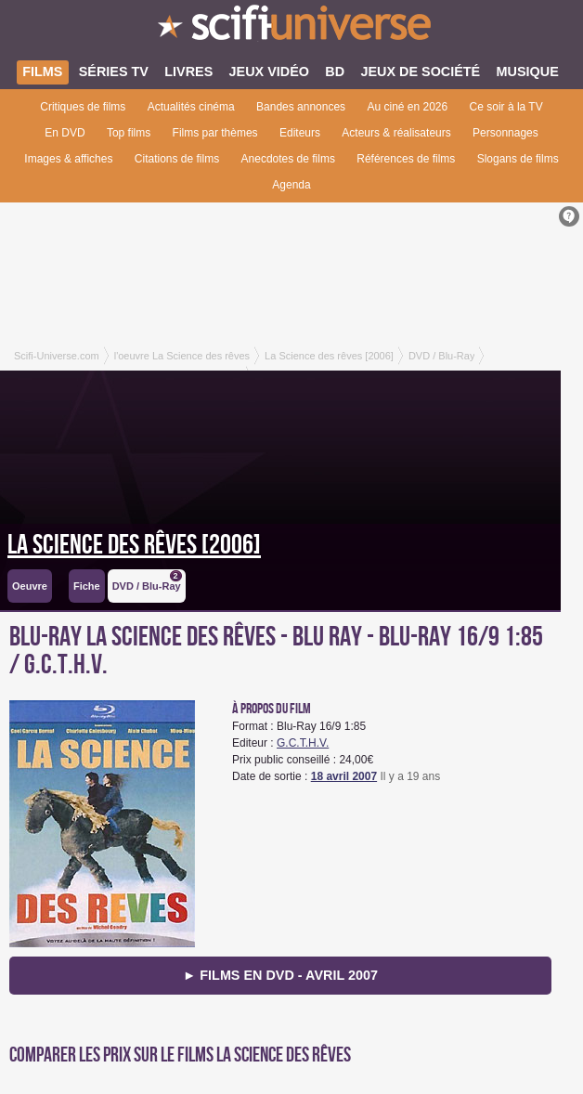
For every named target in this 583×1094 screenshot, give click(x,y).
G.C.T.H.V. (303, 742)
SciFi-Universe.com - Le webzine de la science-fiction (291, 28)
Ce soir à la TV (506, 106)
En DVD (64, 132)
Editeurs (299, 132)
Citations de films (177, 158)
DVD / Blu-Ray (147, 581)
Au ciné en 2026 (407, 106)
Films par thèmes (215, 132)
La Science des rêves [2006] (134, 545)
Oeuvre (29, 586)
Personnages (505, 132)
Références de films (405, 158)
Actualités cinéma (191, 106)
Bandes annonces (300, 106)
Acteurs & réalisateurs (396, 132)
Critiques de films (82, 106)
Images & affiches (68, 158)
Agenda (291, 184)
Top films (128, 132)
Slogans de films (518, 158)
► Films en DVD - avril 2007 (280, 975)
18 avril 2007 (344, 776)
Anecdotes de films (288, 158)
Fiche (86, 586)
